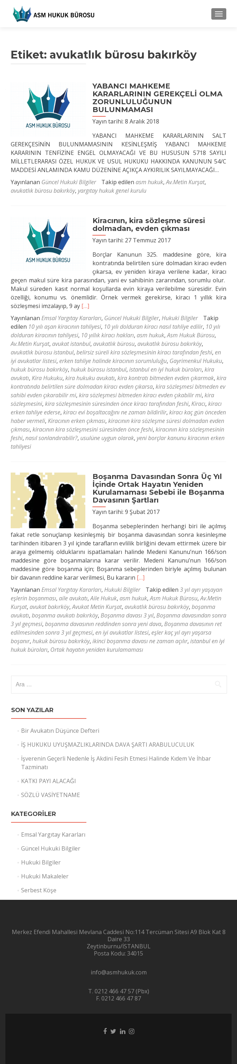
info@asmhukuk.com (119, 972)
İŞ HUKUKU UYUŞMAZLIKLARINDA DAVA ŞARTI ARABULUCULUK (107, 744)
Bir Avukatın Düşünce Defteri (60, 731)
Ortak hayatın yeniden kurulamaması (96, 650)
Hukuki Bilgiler (180, 318)
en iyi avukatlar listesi (121, 632)
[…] (85, 306)
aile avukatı (73, 598)
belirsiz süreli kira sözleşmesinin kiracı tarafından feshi (144, 352)
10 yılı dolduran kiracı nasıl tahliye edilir (153, 327)
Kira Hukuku (47, 378)
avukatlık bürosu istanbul (42, 352)
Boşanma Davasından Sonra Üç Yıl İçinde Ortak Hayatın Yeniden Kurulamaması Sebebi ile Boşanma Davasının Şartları (155, 488)
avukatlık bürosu (114, 344)
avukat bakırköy (49, 607)
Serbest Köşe (38, 890)
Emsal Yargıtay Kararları (71, 318)
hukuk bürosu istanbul (98, 369)
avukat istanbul (71, 344)
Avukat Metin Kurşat (97, 607)
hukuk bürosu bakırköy (39, 369)
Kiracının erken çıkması (76, 421)
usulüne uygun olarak (107, 438)
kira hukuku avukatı (90, 378)
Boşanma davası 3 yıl (127, 615)
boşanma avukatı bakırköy (65, 615)
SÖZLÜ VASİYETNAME (50, 795)
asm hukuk (149, 182)
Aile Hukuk (103, 598)
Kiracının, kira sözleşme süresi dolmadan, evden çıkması (145, 224)
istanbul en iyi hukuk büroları (165, 369)
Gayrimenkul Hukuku (196, 361)
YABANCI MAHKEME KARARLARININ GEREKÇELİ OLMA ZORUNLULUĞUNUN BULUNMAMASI (154, 98)
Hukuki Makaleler (45, 876)
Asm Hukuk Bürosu (191, 335)
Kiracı (198, 404)
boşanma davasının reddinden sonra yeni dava (103, 624)
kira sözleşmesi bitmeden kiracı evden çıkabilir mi (140, 395)
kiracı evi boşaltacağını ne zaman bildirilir (114, 412)
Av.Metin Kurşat (185, 182)
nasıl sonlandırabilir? (51, 438)
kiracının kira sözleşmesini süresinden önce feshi (92, 429)
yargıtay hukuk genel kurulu (112, 191)
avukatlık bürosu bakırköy (43, 191)
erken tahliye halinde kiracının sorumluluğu (113, 361)
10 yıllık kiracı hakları (107, 335)
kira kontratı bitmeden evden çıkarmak (165, 378)
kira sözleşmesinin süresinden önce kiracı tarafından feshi (116, 404)
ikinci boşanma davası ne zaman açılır (139, 641)
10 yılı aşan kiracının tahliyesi (64, 327)
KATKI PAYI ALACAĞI (48, 781)
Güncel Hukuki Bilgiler (68, 182)
